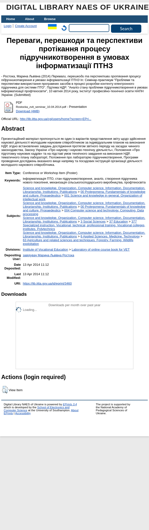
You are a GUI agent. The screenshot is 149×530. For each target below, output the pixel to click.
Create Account (26, 26)
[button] (5, 389)
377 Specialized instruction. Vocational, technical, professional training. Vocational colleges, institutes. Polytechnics (84, 225)
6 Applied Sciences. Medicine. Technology (110, 236)
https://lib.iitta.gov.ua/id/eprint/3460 (47, 283)
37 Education (118, 221)
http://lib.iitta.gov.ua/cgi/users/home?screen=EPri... (55, 119)
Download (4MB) (27, 111)
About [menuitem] (29, 19)
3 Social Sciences (93, 221)
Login (7, 26)
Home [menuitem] (10, 19)
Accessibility (23, 413)
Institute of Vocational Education (45, 249)
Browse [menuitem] (50, 19)
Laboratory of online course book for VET (101, 249)
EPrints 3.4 (70, 404)
